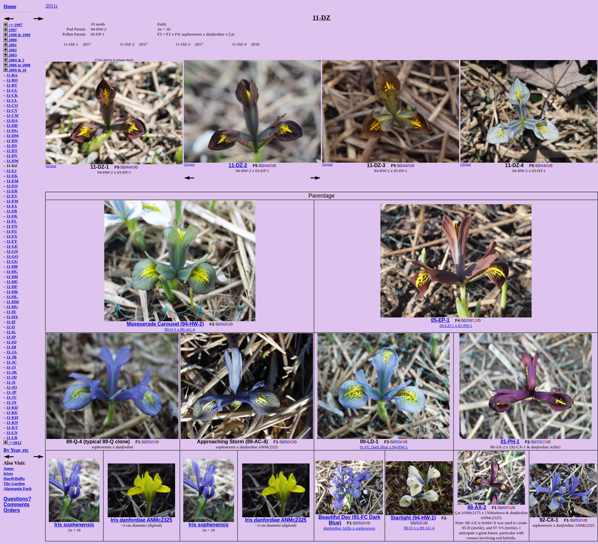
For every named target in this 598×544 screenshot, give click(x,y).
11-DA (12, 120)
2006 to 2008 (17, 65)
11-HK (12, 291)
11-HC (12, 271)
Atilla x (349, 528)
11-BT (12, 85)
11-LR (12, 437)
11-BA (12, 75)
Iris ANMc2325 (141, 520)
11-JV (12, 397)
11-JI (11, 382)
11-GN (12, 251)
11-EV (12, 195)
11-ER (12, 190)
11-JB (12, 357)
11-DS (12, 145)
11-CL (12, 100)
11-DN (12, 140)
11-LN (12, 432)
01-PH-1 (510, 441)
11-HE (12, 281)
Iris (74, 524)
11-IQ (12, 341)
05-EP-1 (440, 320)
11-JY (12, 402)
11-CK (12, 95)
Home (9, 6)
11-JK (12, 372)
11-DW (13, 160)
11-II (11, 326)
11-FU (12, 231)
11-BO (12, 80)
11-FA (12, 206)
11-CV (12, 110)
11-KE (12, 412)
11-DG (12, 130)
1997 (10, 29)
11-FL (12, 221)
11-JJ (11, 367)
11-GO (12, 256)
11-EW (13, 201)
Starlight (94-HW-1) (413, 517)
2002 (10, 50)
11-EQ (12, 185)
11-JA (12, 352)
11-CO (12, 105)
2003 (10, 55)
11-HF (12, 286)
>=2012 (12, 442)
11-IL (11, 331)
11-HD (12, 276)
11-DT (12, 150)
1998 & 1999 (17, 34)
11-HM (13, 301)
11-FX (12, 236)
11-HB (12, 266)
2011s (52, 5)
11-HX (12, 316)
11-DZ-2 (238, 165)
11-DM (13, 135)
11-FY (12, 241)
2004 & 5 (13, 60)
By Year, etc (16, 450)
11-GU (12, 261)
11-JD (12, 377)
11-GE (12, 246)
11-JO (12, 387)
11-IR (11, 347)
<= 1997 (12, 24)
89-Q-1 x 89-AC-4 (179, 329)
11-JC (12, 362)
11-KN (12, 422)
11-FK (12, 216)
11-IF (11, 321)
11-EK (12, 175)
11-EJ (12, 170)
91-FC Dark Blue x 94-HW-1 (383, 447)
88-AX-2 (476, 507)
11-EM (13, 180)
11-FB (12, 211)
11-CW (13, 115)
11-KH (12, 417)
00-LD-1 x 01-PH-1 (456, 325)
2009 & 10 (14, 70)
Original (51, 166)
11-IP (11, 336)
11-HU (12, 306)
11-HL (12, 296)
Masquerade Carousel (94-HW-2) (165, 324)
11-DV (12, 155)
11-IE (11, 311)
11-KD (12, 407)
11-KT (12, 427)
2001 (10, 44)
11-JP (11, 392)
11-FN (12, 226)
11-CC (12, 90)
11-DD (12, 125)
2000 (10, 39)
